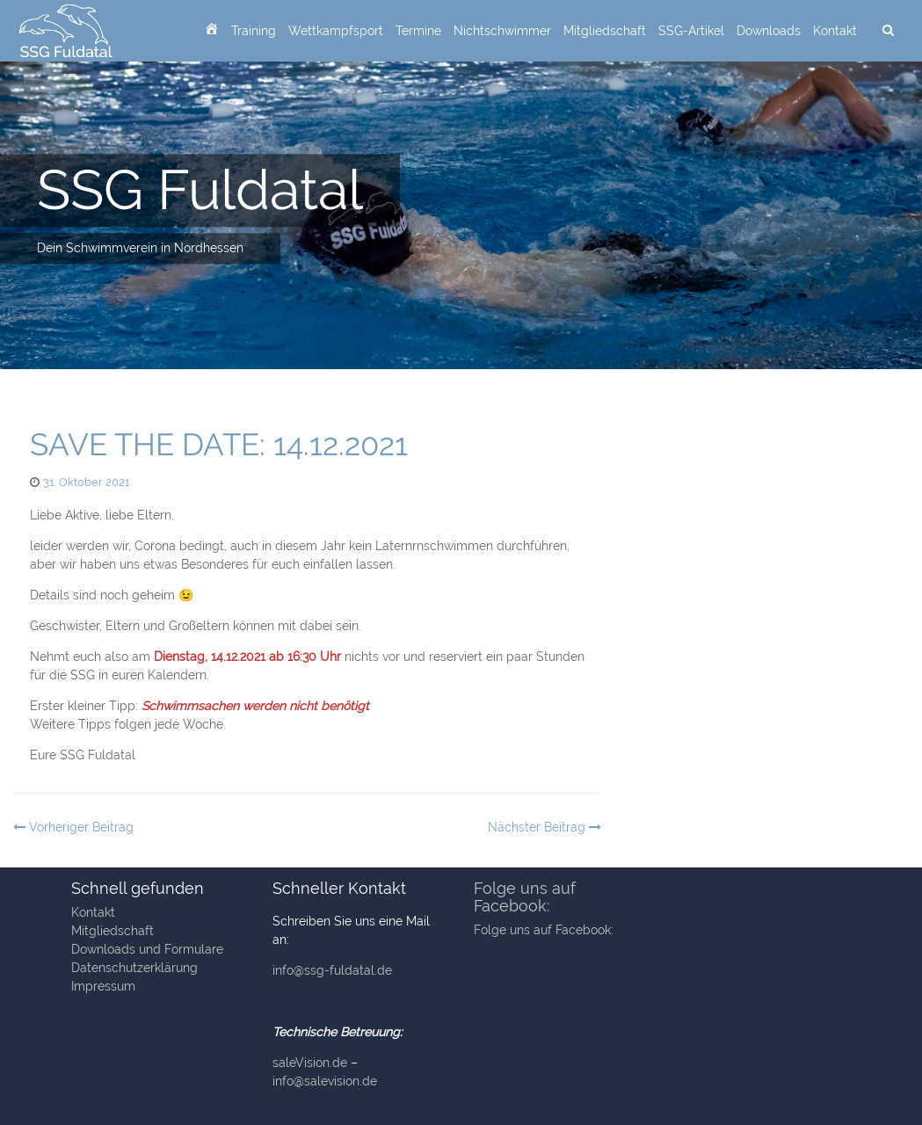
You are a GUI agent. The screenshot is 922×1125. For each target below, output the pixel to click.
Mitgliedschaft (604, 31)
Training (253, 31)
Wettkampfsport (335, 31)
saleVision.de (309, 1063)
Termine (418, 31)
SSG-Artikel (691, 31)
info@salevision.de (324, 1081)
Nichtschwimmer (502, 31)
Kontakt (835, 31)
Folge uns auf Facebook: (525, 897)
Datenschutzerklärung (134, 968)
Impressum (103, 986)
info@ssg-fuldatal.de (332, 970)
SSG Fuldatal (200, 189)
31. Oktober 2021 (86, 482)
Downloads (769, 31)
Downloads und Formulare (147, 949)
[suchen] (888, 31)
